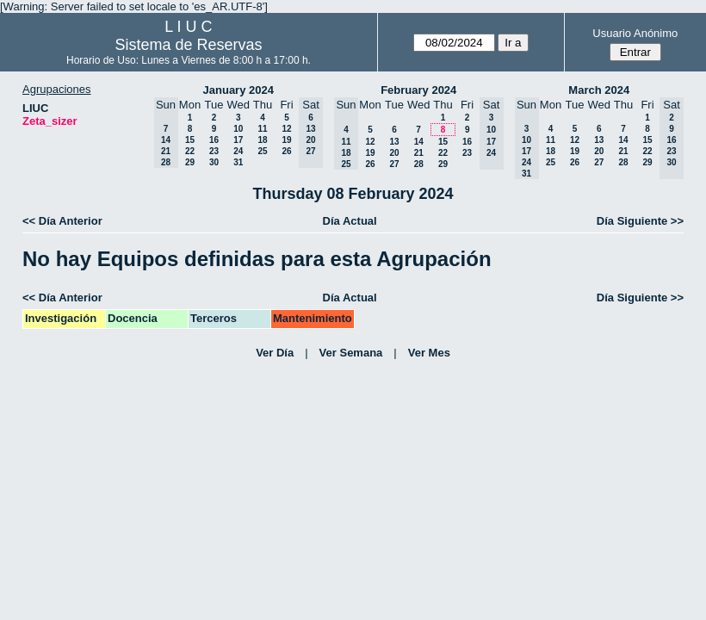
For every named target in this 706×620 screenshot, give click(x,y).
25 (262, 151)
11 (262, 128)
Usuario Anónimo (635, 33)
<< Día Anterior (62, 220)
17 (238, 140)
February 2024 (418, 90)
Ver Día (275, 352)
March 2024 (598, 90)
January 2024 (238, 90)
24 (238, 151)
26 (286, 151)
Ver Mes (429, 352)
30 (214, 162)
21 (419, 153)
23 (214, 151)
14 (419, 141)
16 (214, 140)
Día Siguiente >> (640, 220)
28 (419, 164)
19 (286, 140)
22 (190, 151)
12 (286, 128)
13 (394, 141)
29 (190, 162)
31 (238, 162)
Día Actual (350, 220)
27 (394, 164)
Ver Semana (351, 352)
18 (262, 140)
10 (238, 128)
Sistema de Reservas (188, 44)
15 (190, 140)
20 (394, 153)
